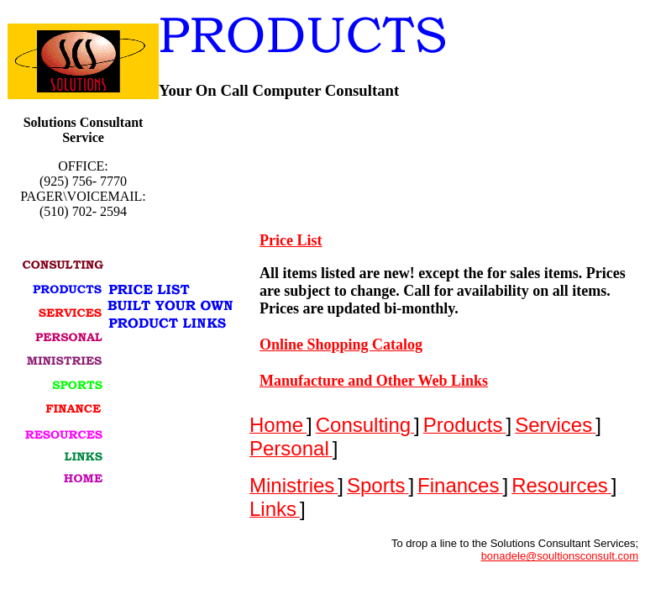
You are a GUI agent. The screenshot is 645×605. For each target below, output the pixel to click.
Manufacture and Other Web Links (374, 380)
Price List (291, 240)
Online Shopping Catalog (341, 344)
